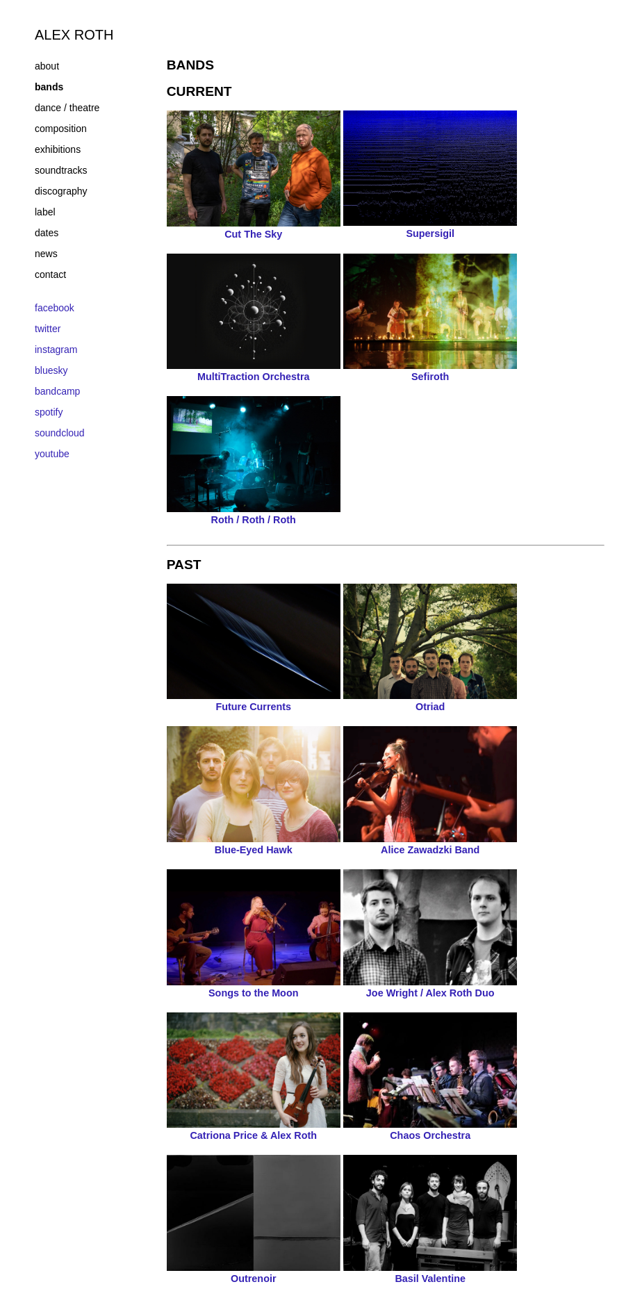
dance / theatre (67, 107)
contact (50, 274)
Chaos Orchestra (430, 1130)
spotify (49, 412)
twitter (47, 328)
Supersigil (430, 228)
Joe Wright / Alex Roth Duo (430, 987)
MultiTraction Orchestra (253, 371)
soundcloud (60, 432)
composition (61, 128)
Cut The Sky (253, 228)
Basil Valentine (430, 1273)
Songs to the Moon (253, 987)
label (45, 211)
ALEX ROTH (74, 34)
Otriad (430, 701)
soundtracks (61, 170)
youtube (52, 453)
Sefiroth (430, 371)
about (47, 66)
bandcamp (57, 391)
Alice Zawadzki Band (430, 844)
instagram (56, 349)
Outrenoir (253, 1273)
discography (61, 191)
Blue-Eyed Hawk (253, 844)
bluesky (51, 370)
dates (46, 232)
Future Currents (253, 701)
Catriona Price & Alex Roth (253, 1130)
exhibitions (58, 149)
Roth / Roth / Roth (253, 514)
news (46, 253)
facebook (54, 307)
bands (49, 86)
